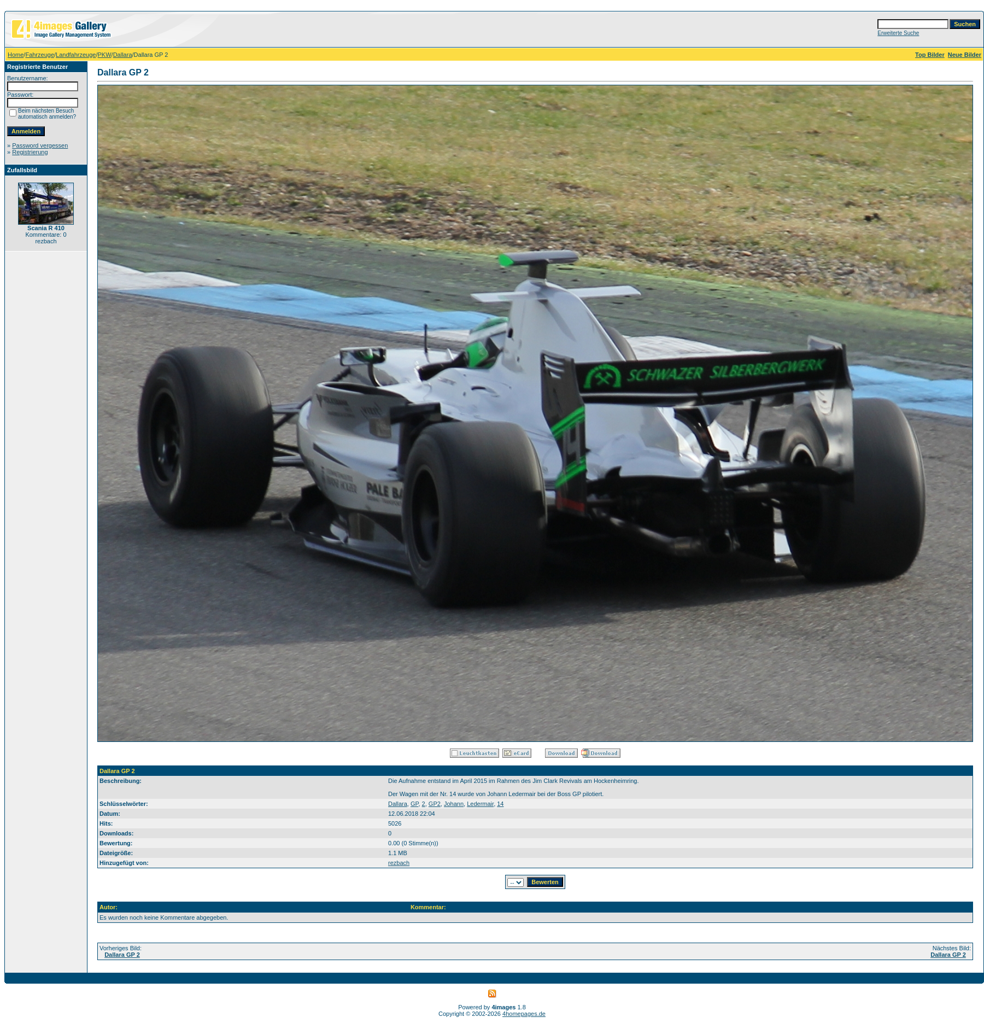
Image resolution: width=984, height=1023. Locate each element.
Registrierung (30, 152)
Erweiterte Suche (898, 33)
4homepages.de (524, 1013)
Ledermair (480, 803)
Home (16, 54)
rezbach (398, 863)
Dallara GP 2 (122, 954)
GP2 (435, 803)
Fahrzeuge (39, 54)
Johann (454, 803)
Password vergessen (40, 145)
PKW (105, 54)
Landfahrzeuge (76, 54)
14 (500, 803)
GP (414, 803)
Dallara (122, 54)
